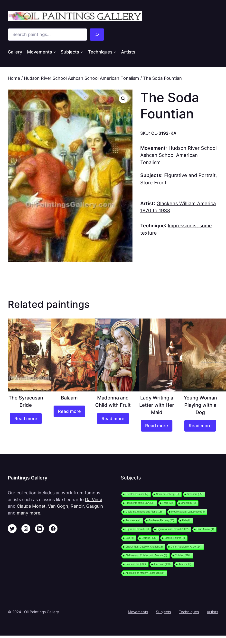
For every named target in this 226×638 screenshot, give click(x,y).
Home (14, 78)
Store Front (153, 183)
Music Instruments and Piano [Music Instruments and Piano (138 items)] (144, 511)
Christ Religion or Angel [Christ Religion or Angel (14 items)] (186, 546)
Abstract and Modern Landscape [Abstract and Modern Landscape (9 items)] (144, 573)
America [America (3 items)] (185, 564)
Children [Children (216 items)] (182, 555)
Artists (212, 612)
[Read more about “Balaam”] (69, 411)
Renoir (77, 506)
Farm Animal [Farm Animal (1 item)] (205, 529)
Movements (138, 612)
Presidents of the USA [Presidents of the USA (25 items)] (139, 503)
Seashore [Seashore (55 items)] (194, 494)
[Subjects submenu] (81, 52)
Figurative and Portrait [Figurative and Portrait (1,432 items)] (172, 529)
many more (28, 512)
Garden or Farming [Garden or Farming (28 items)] (161, 520)
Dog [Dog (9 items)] (129, 538)
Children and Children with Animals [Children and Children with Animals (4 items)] (146, 555)
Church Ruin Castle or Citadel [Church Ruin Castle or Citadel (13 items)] (144, 546)
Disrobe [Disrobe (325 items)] (149, 538)
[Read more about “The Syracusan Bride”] (26, 419)
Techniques (189, 612)
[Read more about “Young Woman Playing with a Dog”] (200, 426)
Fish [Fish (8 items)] (186, 520)
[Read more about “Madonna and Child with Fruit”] (113, 419)
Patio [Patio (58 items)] (167, 503)
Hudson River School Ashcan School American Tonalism (81, 78)
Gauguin (94, 506)
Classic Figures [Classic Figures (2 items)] (174, 538)
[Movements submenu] (54, 52)
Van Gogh (58, 506)
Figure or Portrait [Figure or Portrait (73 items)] (137, 529)
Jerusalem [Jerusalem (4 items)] (132, 520)
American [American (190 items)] (162, 564)
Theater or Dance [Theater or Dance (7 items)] (136, 494)
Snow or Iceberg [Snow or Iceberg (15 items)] (167, 494)
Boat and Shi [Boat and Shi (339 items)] (135, 564)
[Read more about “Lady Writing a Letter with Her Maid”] (156, 426)
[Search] (97, 34)
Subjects (163, 612)
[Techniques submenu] (114, 52)
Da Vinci (93, 499)
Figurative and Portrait (190, 175)
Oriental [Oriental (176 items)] (188, 503)
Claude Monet (31, 506)
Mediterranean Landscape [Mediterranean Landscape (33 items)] (188, 511)
